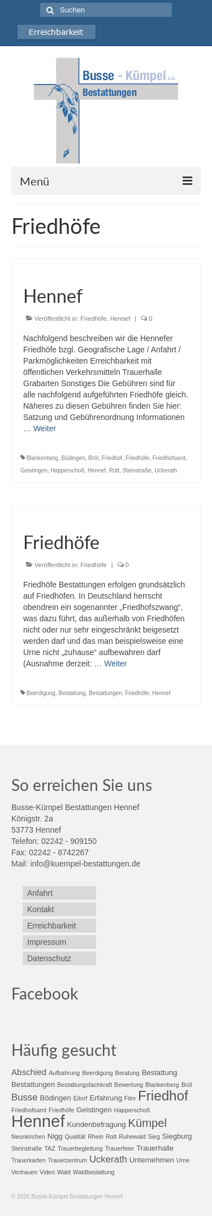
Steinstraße (137, 470)
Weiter (44, 428)
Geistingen (33, 470)
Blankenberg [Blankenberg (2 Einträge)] (162, 1084)
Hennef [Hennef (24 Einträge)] (38, 1121)
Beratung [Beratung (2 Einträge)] (127, 1072)
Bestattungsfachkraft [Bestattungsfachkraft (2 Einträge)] (84, 1084)
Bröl (93, 458)
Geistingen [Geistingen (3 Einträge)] (94, 1110)
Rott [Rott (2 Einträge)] (111, 1136)
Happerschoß (67, 470)
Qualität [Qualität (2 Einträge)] (75, 1136)
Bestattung (72, 693)
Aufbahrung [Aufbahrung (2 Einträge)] (64, 1072)
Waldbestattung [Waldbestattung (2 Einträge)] (94, 1172)
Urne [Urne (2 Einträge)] (182, 1160)
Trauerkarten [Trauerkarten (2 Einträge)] (28, 1160)
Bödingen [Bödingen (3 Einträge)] (55, 1098)
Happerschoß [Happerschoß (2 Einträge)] (132, 1110)
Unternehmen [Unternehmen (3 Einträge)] (151, 1160)
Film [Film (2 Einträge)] (130, 1098)
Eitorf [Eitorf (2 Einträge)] (80, 1098)
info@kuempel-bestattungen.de (85, 863)
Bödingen (73, 458)
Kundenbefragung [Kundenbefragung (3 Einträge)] (96, 1124)
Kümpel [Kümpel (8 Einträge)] (147, 1123)
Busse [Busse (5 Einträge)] (24, 1097)
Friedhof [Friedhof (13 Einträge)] (163, 1095)
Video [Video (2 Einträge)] (47, 1172)
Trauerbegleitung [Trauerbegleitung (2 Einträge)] (80, 1148)
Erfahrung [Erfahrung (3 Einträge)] (105, 1098)
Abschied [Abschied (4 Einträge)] (28, 1072)
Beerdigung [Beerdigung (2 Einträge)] (97, 1072)
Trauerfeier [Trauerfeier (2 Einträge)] (120, 1148)
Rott (114, 470)
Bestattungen (105, 693)
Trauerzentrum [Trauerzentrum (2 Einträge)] (67, 1160)
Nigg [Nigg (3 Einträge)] (55, 1136)
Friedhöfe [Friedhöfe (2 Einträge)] (61, 1110)
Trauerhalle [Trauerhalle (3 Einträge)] (155, 1148)
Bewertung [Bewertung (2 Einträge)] (128, 1084)
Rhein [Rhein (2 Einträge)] (95, 1136)
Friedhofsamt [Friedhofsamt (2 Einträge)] (28, 1110)
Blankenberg (42, 458)
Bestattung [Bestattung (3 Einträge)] (160, 1072)
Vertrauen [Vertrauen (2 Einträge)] (24, 1172)
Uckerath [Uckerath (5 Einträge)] (108, 1159)
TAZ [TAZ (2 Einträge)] (49, 1148)
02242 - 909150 (69, 841)
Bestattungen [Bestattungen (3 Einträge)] (33, 1084)
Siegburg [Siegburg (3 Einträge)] (177, 1136)
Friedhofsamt (169, 458)
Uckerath (165, 470)
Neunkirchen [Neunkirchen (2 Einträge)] (28, 1136)
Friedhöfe (93, 318)
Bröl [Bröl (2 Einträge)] (186, 1084)
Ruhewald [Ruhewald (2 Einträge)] (132, 1136)
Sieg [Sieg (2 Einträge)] (154, 1136)
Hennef (120, 318)
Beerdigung (41, 693)
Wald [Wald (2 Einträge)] (64, 1172)
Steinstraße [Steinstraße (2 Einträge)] (26, 1148)
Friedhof (112, 458)
